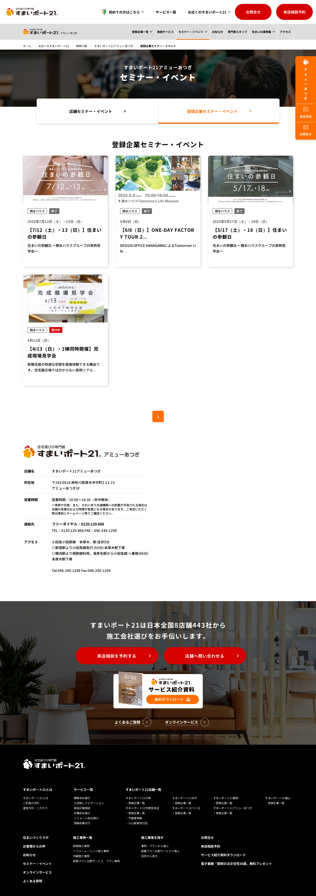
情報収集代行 (82, 823)
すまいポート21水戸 (184, 798)
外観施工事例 (81, 856)
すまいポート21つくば (186, 808)
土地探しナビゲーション (89, 803)
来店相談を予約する (116, 656)
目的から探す (149, 856)
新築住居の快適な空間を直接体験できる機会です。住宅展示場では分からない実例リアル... (63, 367)
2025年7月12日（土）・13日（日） (55, 221)
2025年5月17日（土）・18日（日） (241, 221)
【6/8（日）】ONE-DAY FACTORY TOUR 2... (157, 233)
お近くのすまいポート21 (207, 12)
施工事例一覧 (82, 837)
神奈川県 (81, 46)
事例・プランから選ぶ (155, 846)
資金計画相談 (82, 808)
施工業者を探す (152, 837)
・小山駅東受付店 (137, 823)
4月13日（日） (39, 340)
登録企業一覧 (140, 32)
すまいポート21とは (37, 789)
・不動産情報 (134, 818)
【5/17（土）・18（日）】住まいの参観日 (250, 233)
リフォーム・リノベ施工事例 (91, 851)
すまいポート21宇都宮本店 (142, 808)
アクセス (285, 32)
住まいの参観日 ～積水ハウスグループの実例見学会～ (63, 248)
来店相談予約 (294, 12)
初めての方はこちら (120, 11)
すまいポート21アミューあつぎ (113, 46)
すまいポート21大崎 (138, 798)
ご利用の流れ (31, 803)
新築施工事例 (81, 846)
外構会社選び (82, 813)
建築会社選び (82, 798)
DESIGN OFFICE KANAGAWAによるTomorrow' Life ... (158, 248)
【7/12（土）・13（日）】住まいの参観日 (64, 233)
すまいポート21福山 (277, 798)
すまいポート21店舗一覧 (143, 789)
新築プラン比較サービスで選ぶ (160, 851)
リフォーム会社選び (86, 818)
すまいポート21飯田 (225, 798)
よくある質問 (32, 881)
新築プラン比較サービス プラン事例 (96, 861)
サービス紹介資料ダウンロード (223, 855)
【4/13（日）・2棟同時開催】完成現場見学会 (63, 352)
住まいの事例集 (261, 32)
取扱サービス (165, 32)
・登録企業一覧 (135, 803)
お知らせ (217, 32)
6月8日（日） (130, 221)
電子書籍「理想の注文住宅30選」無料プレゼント (236, 863)
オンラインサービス (37, 872)
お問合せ (253, 12)
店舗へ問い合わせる (204, 656)
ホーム (27, 46)
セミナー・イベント (190, 32)
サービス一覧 (166, 12)
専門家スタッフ (237, 32)
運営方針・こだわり (35, 808)
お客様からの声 (34, 846)
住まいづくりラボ (36, 837)
